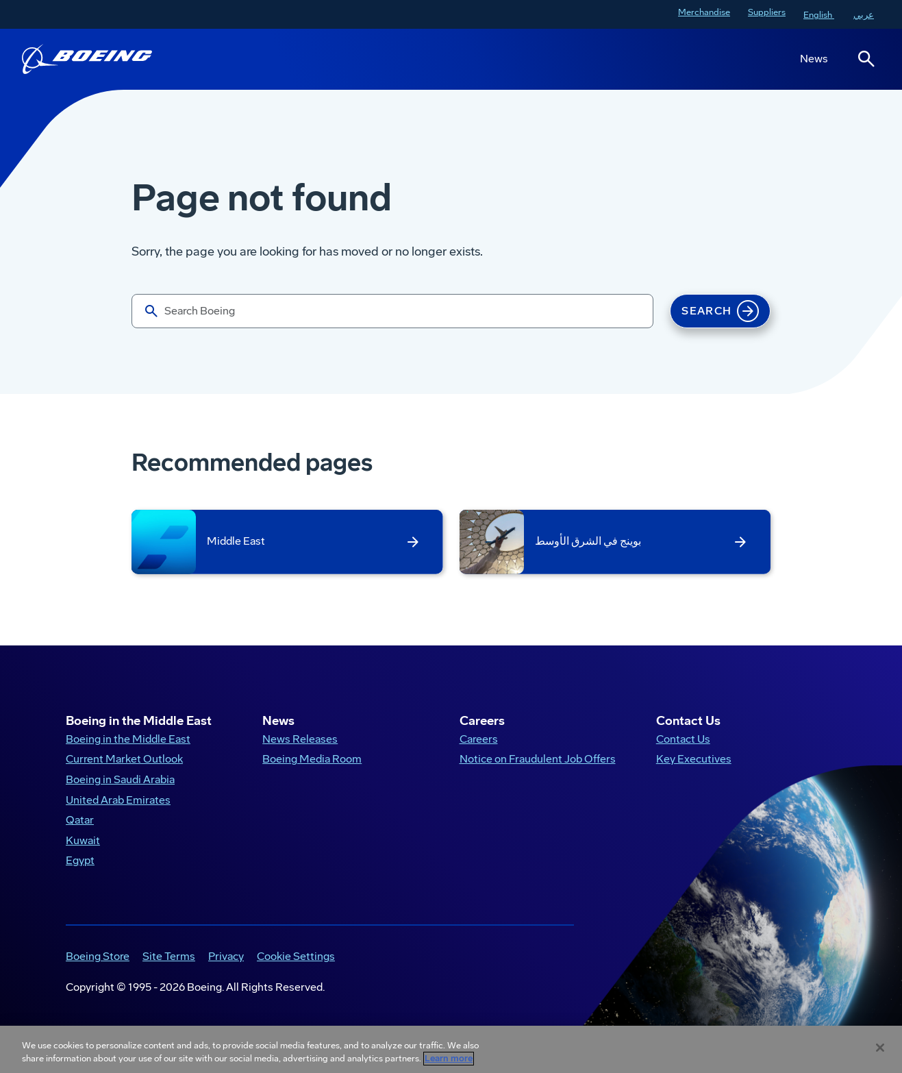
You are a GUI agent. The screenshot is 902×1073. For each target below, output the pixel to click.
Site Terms (168, 956)
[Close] (880, 1048)
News (814, 58)
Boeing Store (97, 956)
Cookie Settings (296, 956)
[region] (451, 1049)
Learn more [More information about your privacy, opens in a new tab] (449, 1058)
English (818, 15)
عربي (863, 15)
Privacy (226, 956)
